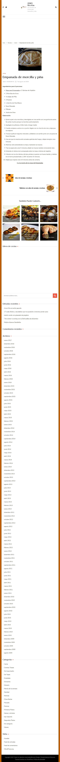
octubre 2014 (8, 435)
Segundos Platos (9, 720)
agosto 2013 (8, 484)
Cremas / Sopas (9, 667)
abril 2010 (7, 625)
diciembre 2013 (9, 470)
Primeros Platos (9, 710)
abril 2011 (7, 582)
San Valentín (8, 717)
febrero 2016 (8, 379)
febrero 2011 (8, 590)
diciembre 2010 (9, 597)
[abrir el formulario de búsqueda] (55, 7)
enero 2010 (8, 635)
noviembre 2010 (9, 600)
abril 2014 (7, 456)
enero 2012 (8, 551)
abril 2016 (7, 372)
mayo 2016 (7, 368)
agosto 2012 (8, 526)
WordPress (30, 759)
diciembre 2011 (9, 554)
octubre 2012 (8, 519)
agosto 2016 (8, 358)
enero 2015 (8, 424)
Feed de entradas (9, 742)
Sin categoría (8, 724)
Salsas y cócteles (9, 713)
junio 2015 (7, 407)
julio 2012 (7, 530)
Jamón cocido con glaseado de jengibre (16, 315)
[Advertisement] (29, 30)
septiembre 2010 (9, 607)
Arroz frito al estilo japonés (12, 308)
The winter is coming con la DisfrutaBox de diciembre (21, 319)
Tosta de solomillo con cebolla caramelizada (30, 218)
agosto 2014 (8, 442)
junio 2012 (7, 533)
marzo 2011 (8, 586)
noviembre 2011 (9, 558)
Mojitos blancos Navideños (12, 322)
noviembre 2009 (9, 642)
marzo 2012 (8, 544)
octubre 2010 (8, 604)
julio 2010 (7, 614)
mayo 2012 (7, 537)
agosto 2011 (8, 568)
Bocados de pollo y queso (11, 237)
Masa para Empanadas (13, 90)
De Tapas (7, 675)
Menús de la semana (10, 688)
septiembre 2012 (9, 523)
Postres (6, 706)
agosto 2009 (8, 653)
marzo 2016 (8, 375)
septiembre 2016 (9, 354)
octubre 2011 (8, 561)
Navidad (6, 692)
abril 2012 (7, 540)
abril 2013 (7, 498)
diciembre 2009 (9, 639)
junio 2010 (7, 618)
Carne (4, 73)
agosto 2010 (8, 611)
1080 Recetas (31, 4)
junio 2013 (7, 491)
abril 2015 (7, 414)
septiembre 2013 (9, 481)
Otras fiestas (8, 699)
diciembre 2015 (9, 386)
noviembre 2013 (9, 474)
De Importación (9, 671)
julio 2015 (7, 403)
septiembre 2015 (9, 396)
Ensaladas (7, 678)
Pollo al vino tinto (48, 237)
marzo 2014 (8, 460)
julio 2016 (7, 361)
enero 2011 (8, 593)
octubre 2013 (8, 477)
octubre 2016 (8, 351)
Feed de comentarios (10, 745)
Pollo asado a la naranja (49, 218)
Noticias (6, 696)
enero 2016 (8, 382)
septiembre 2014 (9, 439)
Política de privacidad (39, 759)
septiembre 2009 (9, 649)
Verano (6, 727)
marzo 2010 (8, 628)
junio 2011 (7, 575)
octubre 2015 (8, 393)
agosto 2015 (8, 400)
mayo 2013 (7, 495)
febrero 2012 (8, 547)
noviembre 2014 (9, 431)
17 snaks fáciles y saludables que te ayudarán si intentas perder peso (26, 312)
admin (4, 81)
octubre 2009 (8, 646)
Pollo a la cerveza (11, 219)
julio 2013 (7, 488)
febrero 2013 (8, 505)
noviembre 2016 (9, 347)
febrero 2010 (8, 632)
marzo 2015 (8, 417)
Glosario (6, 685)
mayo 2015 (7, 410)
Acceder (6, 738)
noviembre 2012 (9, 516)
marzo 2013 (8, 502)
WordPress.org (9, 749)
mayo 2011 (7, 579)
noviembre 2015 (9, 389)
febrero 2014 (8, 463)
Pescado (6, 703)
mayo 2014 (7, 453)
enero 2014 (8, 467)
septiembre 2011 (9, 565)
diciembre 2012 (9, 512)
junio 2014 (7, 449)
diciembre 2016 (9, 344)
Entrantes (7, 681)
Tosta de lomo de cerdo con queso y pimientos (30, 236)
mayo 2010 (7, 621)
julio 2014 (7, 446)
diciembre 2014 (9, 428)
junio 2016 (7, 365)
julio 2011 (7, 572)
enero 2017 (8, 340)
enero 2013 (8, 509)
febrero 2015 (8, 421)
